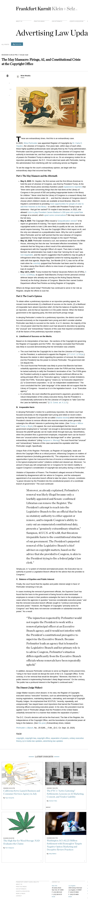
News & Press (20, 893)
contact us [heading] (56, 882)
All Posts (5, 44)
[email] (7, 76)
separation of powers (59, 738)
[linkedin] (7, 88)
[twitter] (7, 82)
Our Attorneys (57, 21)
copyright (20, 738)
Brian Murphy (25, 75)
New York (54, 885)
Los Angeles (72, 885)
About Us (19, 21)
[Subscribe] (17, 44)
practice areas (39, 21)
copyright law (30, 738)
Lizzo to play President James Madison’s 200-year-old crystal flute (55, 212)
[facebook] (7, 94)
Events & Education (76, 21)
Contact (19, 895)
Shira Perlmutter (30, 143)
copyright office (43, 738)
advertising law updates (53, 741)
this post (41, 723)
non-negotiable (26, 255)
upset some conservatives (55, 215)
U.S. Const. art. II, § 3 (58, 402)
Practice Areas (21, 886)
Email (53, 896)
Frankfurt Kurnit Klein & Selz (46, 8)
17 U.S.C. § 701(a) (76, 354)
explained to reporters (73, 187)
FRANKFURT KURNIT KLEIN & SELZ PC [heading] (27, 882)
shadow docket (62, 418)
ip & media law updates (32, 741)
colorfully (37, 263)
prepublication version (67, 221)
